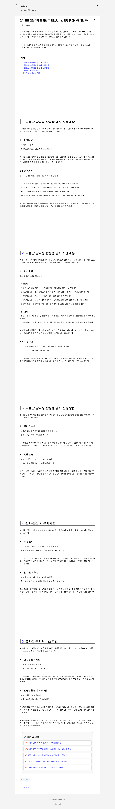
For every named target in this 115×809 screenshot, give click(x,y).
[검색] (98, 6)
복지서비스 (25, 779)
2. (23, 253)
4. (23, 523)
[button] (94, 20)
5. (23, 641)
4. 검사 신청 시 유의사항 (30, 70)
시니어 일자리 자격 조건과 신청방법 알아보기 (45, 743)
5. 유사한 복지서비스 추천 (30, 73)
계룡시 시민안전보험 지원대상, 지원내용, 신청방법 (47, 755)
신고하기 (57, 804)
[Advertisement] (57, 96)
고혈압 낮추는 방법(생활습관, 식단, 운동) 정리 (45, 767)
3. (23, 408)
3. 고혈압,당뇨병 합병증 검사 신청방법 (35, 68)
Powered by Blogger (57, 799)
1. (23, 122)
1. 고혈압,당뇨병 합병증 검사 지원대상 (35, 62)
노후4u (24, 6)
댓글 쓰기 (25, 787)
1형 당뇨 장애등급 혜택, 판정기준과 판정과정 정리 (47, 761)
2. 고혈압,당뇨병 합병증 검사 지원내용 (35, 65)
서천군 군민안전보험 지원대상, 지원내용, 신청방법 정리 (49, 749)
